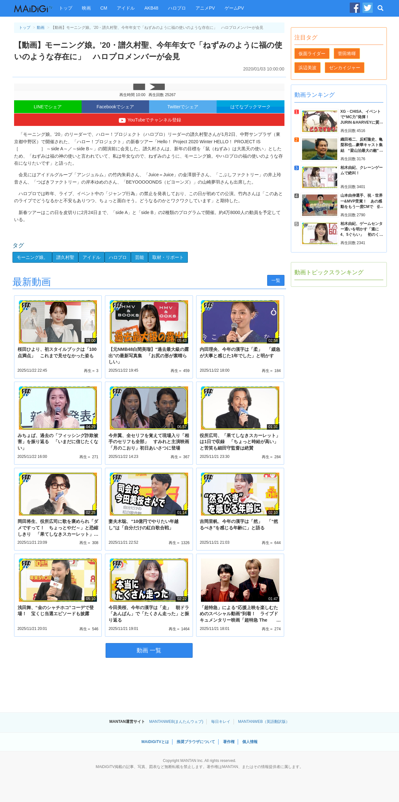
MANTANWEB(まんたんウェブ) (176, 721)
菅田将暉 (347, 53)
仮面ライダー (312, 53)
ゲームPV (234, 8)
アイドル (126, 8)
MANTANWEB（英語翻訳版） (264, 721)
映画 (86, 8)
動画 (40, 27)
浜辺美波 (307, 67)
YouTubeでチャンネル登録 (149, 120)
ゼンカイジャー (344, 67)
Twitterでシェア (182, 106)
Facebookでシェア (115, 106)
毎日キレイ (220, 721)
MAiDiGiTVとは (155, 742)
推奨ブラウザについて (196, 742)
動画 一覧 (149, 650)
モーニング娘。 (32, 257)
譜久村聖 (65, 257)
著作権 (229, 742)
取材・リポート (168, 257)
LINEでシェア (48, 106)
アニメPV (205, 8)
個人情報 (250, 742)
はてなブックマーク (250, 106)
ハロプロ (177, 8)
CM (104, 8)
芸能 (139, 257)
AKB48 (151, 8)
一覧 (275, 280)
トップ (65, 8)
